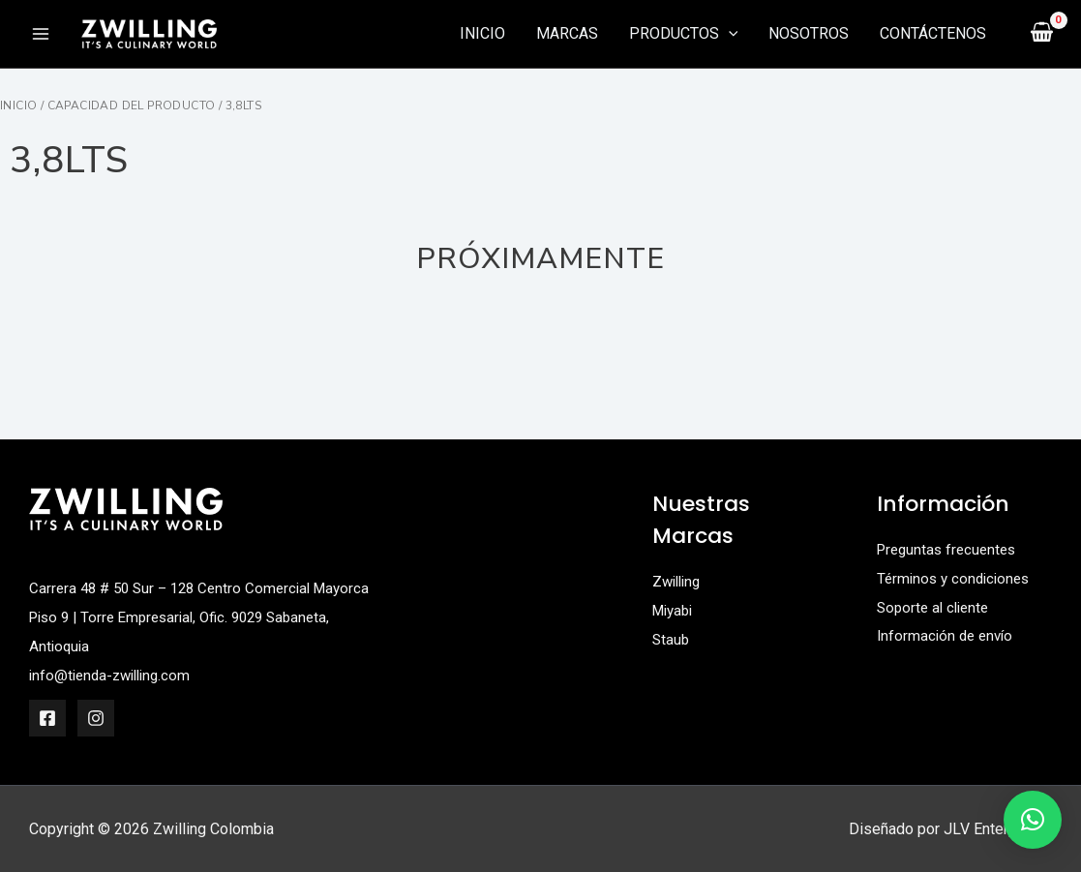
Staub (671, 638)
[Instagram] (95, 717)
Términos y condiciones (957, 577)
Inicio (18, 105)
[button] (1033, 820)
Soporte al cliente (936, 606)
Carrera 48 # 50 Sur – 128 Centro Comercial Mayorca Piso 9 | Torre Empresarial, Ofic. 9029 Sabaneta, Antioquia (186, 616)
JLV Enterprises (998, 828)
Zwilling (679, 581)
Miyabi (675, 609)
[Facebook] (47, 717)
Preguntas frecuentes (950, 549)
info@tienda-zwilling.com (114, 674)
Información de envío (948, 635)
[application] (728, 34)
